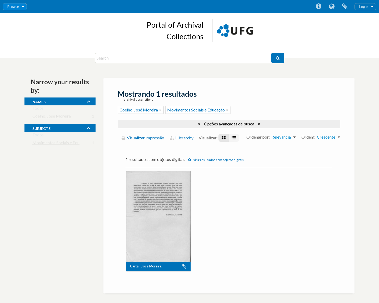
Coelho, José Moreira (51, 117)
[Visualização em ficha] (223, 138)
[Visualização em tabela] (233, 138)
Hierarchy (181, 137)
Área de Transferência (344, 6)
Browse (13, 6)
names (39, 101)
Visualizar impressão (143, 137)
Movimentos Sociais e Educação (61, 143)
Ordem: (308, 136)
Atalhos (318, 6)
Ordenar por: (258, 136)
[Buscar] (277, 58)
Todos (38, 109)
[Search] (183, 58)
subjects (41, 128)
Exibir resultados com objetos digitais (216, 160)
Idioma (331, 6)
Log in (363, 6)
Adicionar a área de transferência (184, 266)
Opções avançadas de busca (229, 123)
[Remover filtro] (160, 110)
